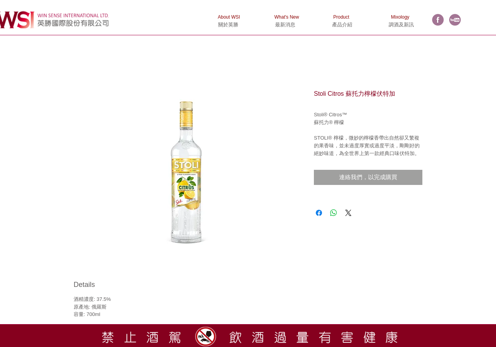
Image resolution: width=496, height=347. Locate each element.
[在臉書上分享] (319, 213)
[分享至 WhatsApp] (333, 213)
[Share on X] (348, 213)
